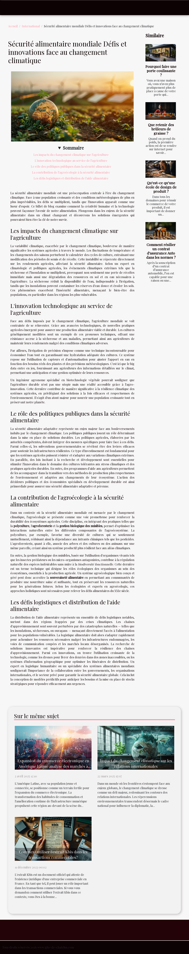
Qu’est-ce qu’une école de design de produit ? (161, 187)
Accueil (13, 26)
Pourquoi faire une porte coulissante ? (160, 70)
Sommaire (73, 148)
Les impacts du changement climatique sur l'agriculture (71, 155)
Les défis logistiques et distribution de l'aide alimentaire (71, 178)
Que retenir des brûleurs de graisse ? (161, 129)
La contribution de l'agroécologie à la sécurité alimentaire (71, 172)
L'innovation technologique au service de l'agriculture (71, 160)
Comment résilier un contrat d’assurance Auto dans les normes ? (161, 251)
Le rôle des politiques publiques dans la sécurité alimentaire (71, 166)
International (31, 26)
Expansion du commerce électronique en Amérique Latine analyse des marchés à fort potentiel (53, 766)
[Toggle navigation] (11, 7)
